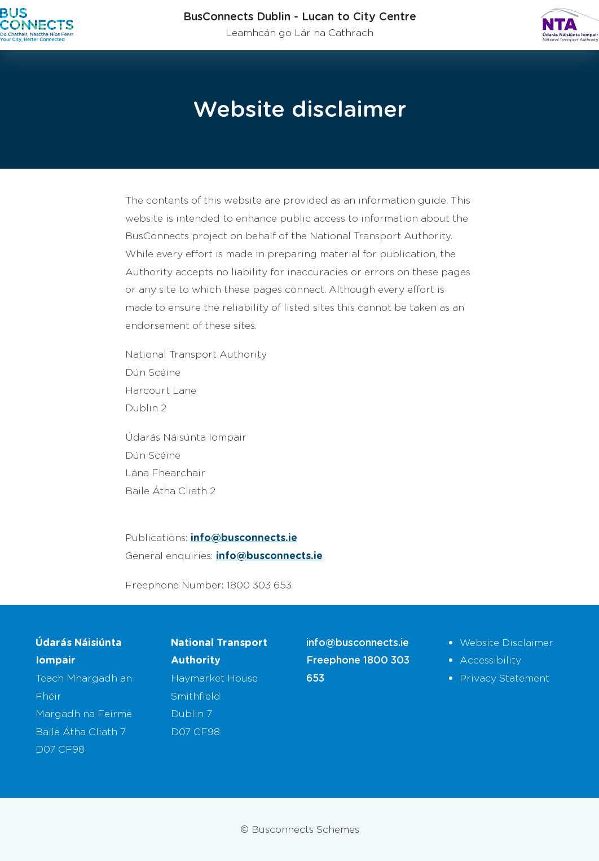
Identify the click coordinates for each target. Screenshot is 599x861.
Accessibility (490, 659)
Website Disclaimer (506, 642)
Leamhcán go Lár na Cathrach (299, 32)
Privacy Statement (504, 677)
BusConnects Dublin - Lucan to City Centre (299, 15)
